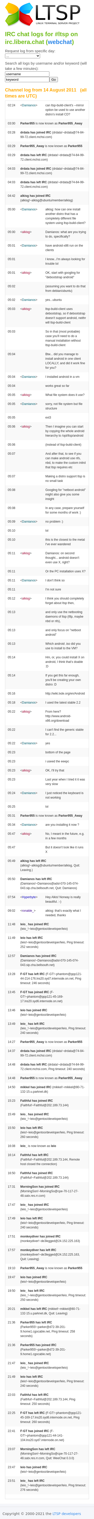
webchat (60, 41)
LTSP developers (67, 1514)
